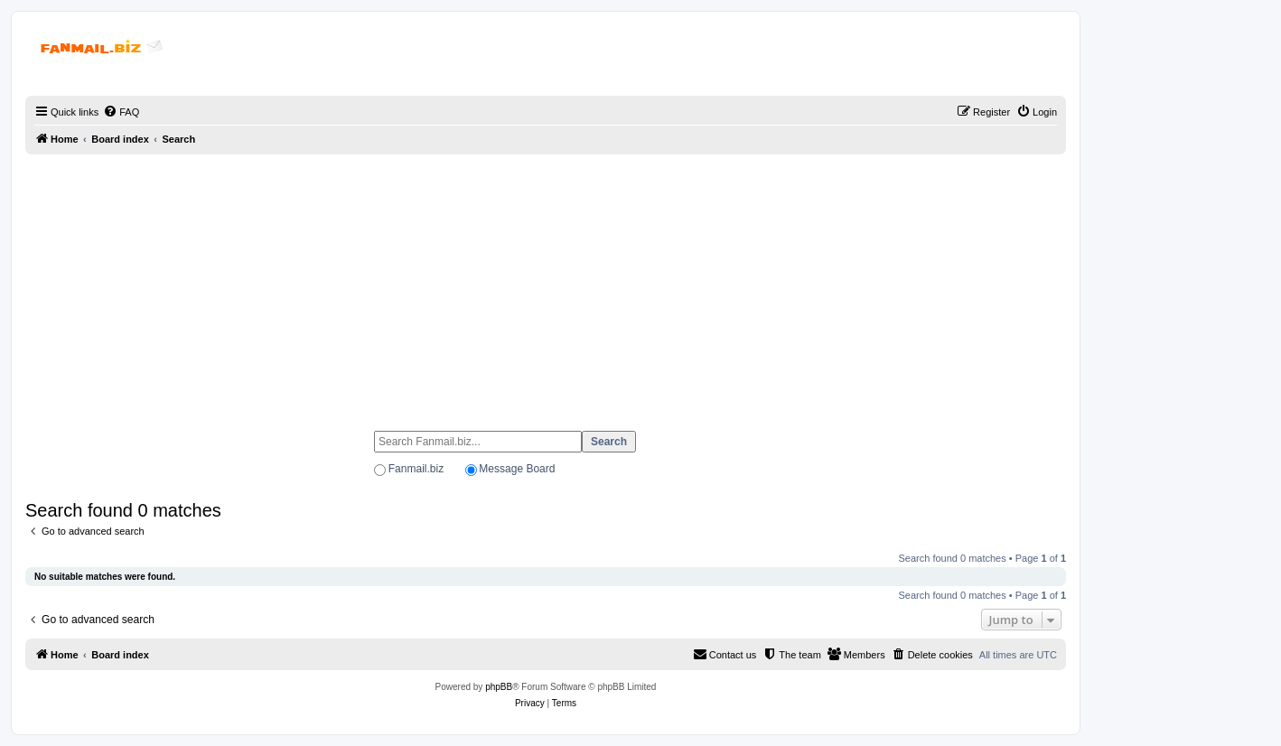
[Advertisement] (545, 284)
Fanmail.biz (416, 468)
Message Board (517, 468)
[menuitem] (121, 112)
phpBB (498, 687)
